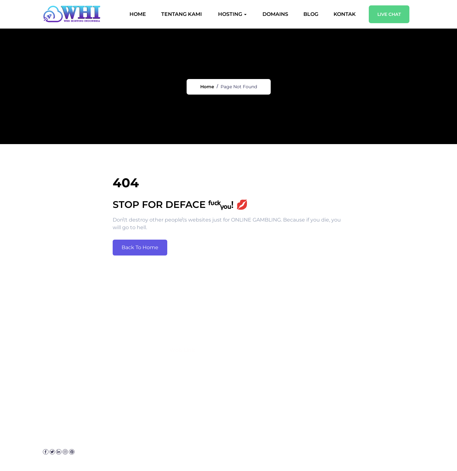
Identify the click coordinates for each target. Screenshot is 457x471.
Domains (275, 14)
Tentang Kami (181, 14)
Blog (310, 14)
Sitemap (180, 458)
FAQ (160, 458)
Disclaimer (137, 458)
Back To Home (140, 254)
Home (137, 14)
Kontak (344, 14)
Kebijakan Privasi (99, 458)
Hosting (229, 14)
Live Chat (388, 14)
